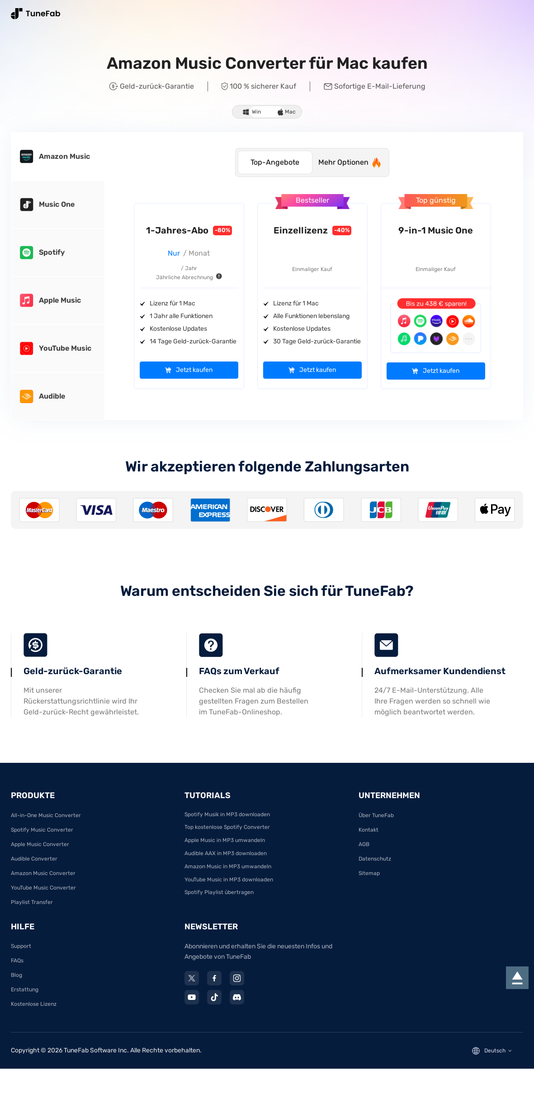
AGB (364, 849)
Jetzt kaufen (194, 370)
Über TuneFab (376, 820)
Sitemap (369, 878)
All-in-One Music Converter (46, 820)
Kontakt (368, 835)
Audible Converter (34, 864)
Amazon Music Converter (43, 878)
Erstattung (24, 995)
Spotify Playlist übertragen (219, 897)
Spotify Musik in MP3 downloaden (227, 819)
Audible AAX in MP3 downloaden (225, 858)
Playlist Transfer (32, 907)
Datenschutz (375, 864)
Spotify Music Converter (42, 835)
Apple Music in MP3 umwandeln (224, 845)
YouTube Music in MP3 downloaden (228, 884)
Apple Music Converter (40, 849)
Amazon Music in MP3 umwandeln (227, 871)
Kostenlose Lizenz (34, 1009)
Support (21, 951)
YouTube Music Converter (43, 893)
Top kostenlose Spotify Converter (227, 832)
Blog (16, 980)
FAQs (17, 966)
